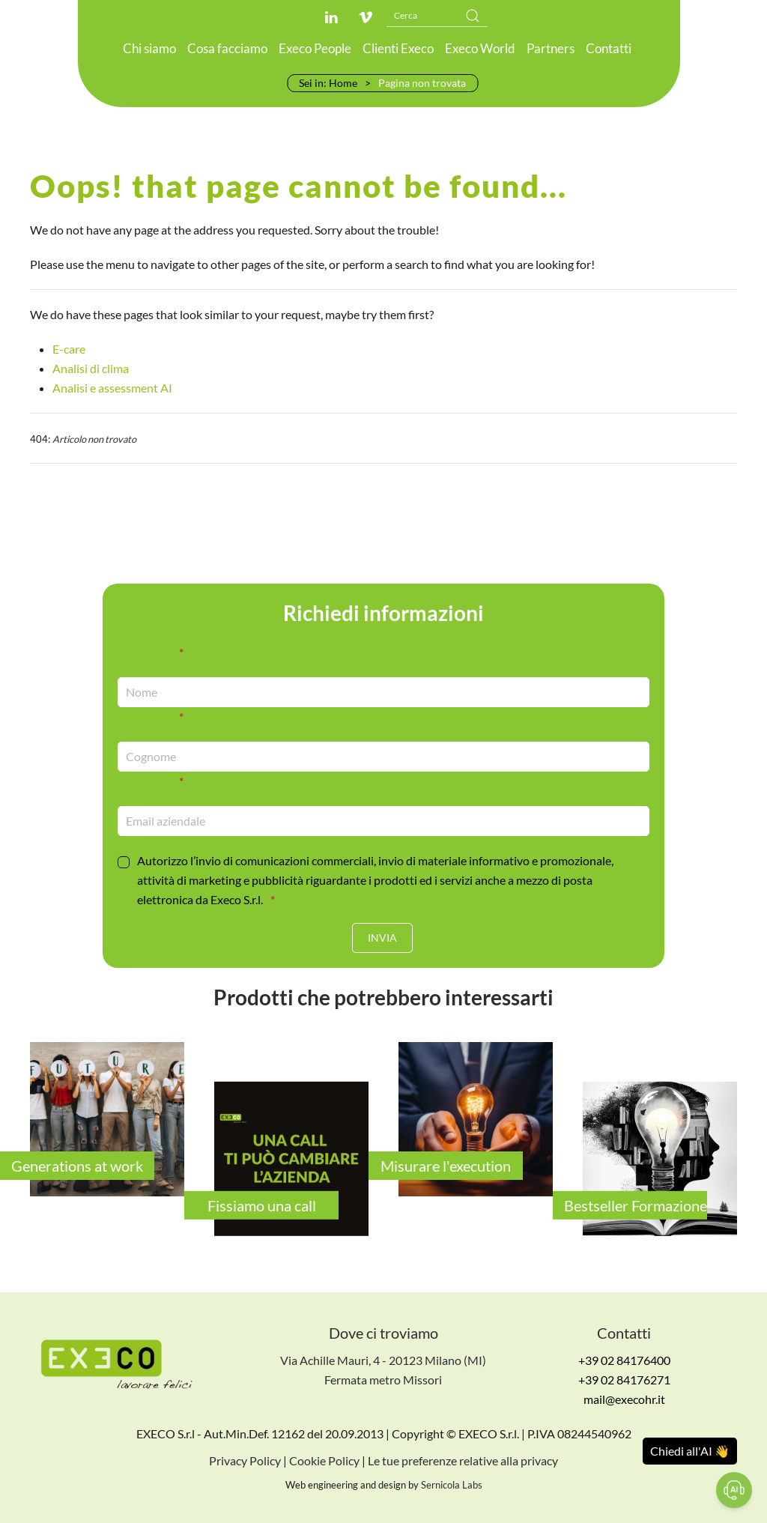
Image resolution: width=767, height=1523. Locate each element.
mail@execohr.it (624, 1400)
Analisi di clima (90, 368)
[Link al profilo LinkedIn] (331, 17)
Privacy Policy (245, 1461)
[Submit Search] (473, 15)
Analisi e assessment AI (112, 388)
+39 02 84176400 (624, 1361)
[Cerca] (437, 15)
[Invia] (382, 938)
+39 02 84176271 (624, 1380)
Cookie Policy (324, 1461)
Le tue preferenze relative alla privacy (463, 1461)
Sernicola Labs (451, 1486)
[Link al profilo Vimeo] (365, 17)
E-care (68, 349)
